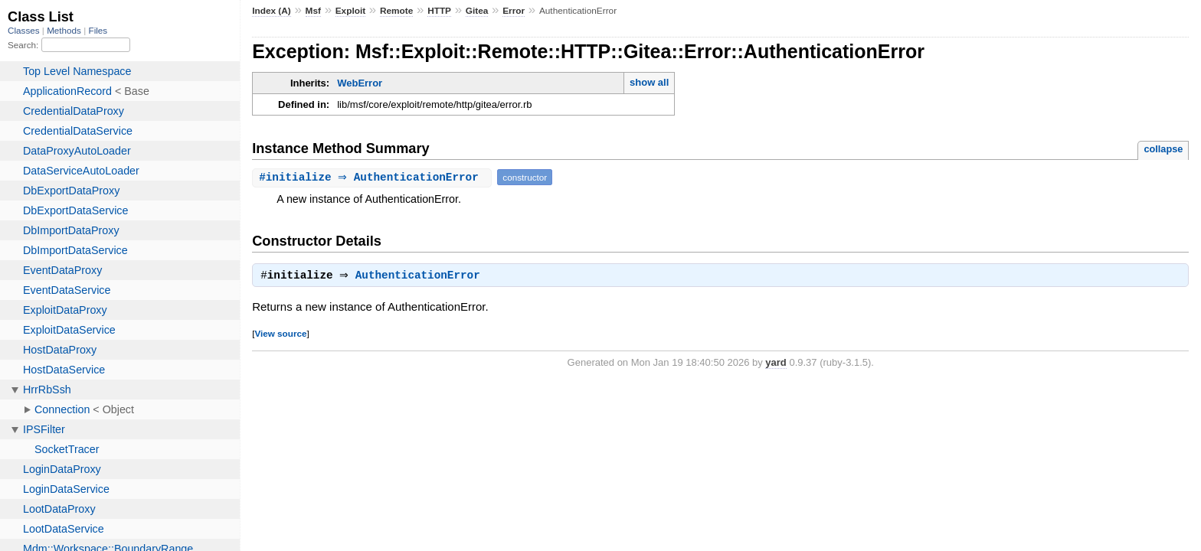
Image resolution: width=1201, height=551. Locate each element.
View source (280, 335)
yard (775, 364)
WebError (359, 83)
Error (513, 10)
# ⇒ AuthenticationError (374, 177)
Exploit (350, 10)
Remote (396, 10)
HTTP (439, 10)
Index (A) (271, 10)
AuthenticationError (421, 277)
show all (649, 82)
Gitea (477, 10)
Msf (313, 10)
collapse (1163, 149)
